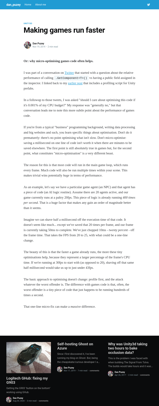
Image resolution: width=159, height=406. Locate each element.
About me (40, 4)
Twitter (69, 73)
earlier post (75, 83)
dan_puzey (13, 5)
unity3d (28, 23)
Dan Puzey (38, 43)
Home (28, 4)
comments (43, 401)
